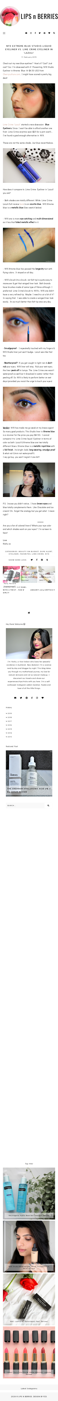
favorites (25, 554)
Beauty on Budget (29, 551)
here (22, 204)
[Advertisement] (29, 843)
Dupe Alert (46, 551)
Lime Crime (38, 554)
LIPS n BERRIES (39, 16)
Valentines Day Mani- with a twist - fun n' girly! (15, 590)
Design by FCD (40, 1396)
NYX (47, 554)
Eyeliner (14, 554)
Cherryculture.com (11, 74)
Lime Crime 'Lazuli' (12, 124)
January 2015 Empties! (42, 590)
